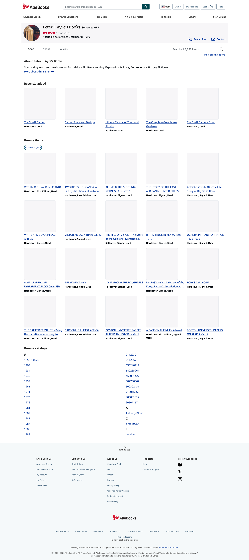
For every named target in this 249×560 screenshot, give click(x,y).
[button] (221, 49)
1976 (27, 402)
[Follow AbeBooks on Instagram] (180, 479)
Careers (110, 474)
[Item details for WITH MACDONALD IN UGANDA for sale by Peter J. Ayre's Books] (43, 171)
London (130, 434)
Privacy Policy (113, 485)
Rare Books (101, 16)
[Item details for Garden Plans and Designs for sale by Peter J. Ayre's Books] (84, 106)
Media (109, 469)
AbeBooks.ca (154, 531)
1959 (27, 381)
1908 (27, 365)
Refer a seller (77, 480)
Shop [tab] (31, 49)
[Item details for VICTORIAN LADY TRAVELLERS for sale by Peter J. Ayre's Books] (84, 218)
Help (221, 6)
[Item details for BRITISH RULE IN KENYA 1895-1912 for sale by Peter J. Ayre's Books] (165, 220)
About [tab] (46, 49)
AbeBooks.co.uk (62, 531)
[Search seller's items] (191, 49)
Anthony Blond (134, 413)
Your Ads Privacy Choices (118, 491)
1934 (27, 370)
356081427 (132, 375)
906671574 (132, 402)
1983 (27, 418)
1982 (27, 413)
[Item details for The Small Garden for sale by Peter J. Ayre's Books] (43, 106)
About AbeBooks (114, 464)
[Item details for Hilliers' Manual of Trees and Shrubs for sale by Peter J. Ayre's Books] (124, 108)
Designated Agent (115, 496)
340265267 (132, 370)
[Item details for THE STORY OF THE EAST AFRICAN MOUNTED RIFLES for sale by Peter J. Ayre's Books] (165, 173)
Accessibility (112, 501)
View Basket (41, 485)
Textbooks (166, 16)
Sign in (178, 6)
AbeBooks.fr (98, 531)
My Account (192, 6)
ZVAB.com (189, 531)
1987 (27, 423)
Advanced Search (32, 16)
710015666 (132, 391)
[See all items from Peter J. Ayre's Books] (198, 39)
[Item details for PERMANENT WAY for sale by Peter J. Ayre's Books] (84, 266)
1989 (27, 434)
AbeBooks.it (115, 531)
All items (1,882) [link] (33, 147)
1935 (27, 375)
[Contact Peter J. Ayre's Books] (218, 39)
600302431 (132, 386)
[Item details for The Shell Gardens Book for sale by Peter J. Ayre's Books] (206, 106)
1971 (27, 391)
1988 (27, 429)
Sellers (192, 16)
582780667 (132, 381)
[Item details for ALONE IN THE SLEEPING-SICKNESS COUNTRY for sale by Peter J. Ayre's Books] (124, 173)
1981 (27, 407)
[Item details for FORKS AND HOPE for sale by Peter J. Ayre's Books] (206, 266)
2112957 (131, 360)
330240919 (132, 365)
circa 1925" (132, 423)
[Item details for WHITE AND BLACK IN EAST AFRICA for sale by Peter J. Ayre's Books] (43, 220)
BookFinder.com (124, 538)
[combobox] (102, 6)
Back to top (124, 449)
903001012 (132, 397)
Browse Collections (68, 16)
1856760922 (31, 360)
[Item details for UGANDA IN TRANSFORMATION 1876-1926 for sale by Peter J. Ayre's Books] (206, 220)
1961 (27, 386)
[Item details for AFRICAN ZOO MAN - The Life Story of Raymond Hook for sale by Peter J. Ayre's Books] (206, 173)
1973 (27, 397)
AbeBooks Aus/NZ (134, 531)
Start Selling (219, 16)
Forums (110, 480)
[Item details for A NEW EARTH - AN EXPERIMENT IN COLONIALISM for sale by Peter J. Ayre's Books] (43, 268)
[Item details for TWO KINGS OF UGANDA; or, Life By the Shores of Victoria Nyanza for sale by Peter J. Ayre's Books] (84, 173)
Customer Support (151, 469)
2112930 (131, 354)
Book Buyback (78, 474)
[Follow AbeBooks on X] (180, 472)
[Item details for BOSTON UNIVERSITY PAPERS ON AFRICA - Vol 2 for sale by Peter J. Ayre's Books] (206, 316)
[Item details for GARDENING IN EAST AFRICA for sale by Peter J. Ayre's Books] (84, 314)
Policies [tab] (63, 49)
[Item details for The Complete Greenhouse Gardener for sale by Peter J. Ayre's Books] (165, 108)
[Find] (146, 6)
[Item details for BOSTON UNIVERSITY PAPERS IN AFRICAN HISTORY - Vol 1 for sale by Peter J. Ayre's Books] (124, 316)
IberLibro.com (172, 531)
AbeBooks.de (81, 531)
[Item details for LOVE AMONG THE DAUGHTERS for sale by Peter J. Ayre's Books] (124, 266)
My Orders (40, 480)
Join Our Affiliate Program (83, 469)
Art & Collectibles (134, 16)
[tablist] (48, 49)
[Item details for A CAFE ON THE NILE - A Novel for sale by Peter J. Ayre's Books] (165, 314)
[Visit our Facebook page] (180, 465)
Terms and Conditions (168, 547)
